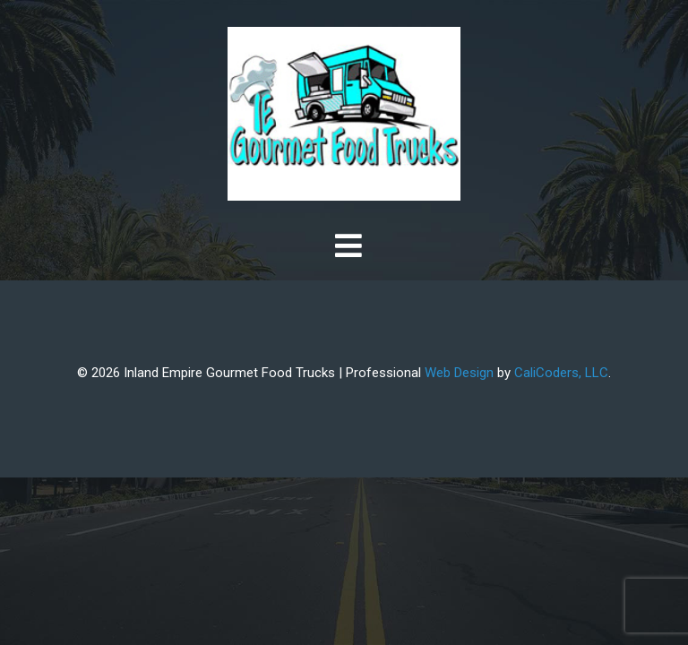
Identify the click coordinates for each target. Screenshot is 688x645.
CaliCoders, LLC (561, 373)
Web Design (459, 373)
